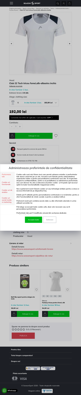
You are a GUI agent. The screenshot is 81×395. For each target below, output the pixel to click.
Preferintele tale (6, 175)
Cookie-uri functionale (6, 183)
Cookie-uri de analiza (7, 191)
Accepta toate (33, 220)
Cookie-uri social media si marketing (6, 200)
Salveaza (49, 220)
